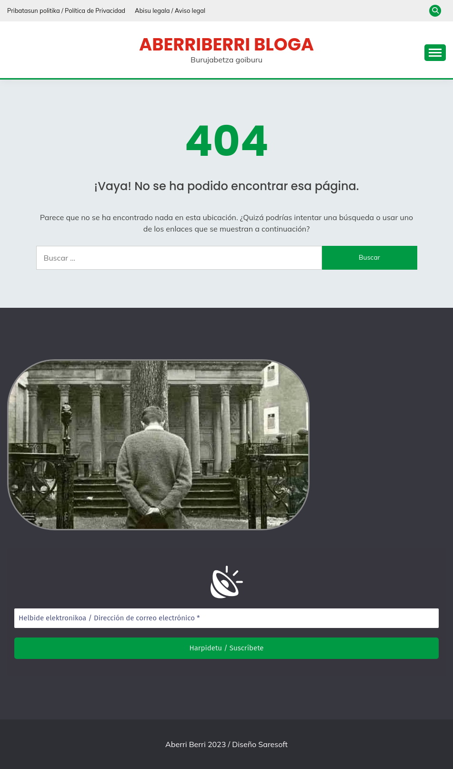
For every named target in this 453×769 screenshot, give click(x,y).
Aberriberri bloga (226, 44)
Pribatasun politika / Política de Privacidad (66, 10)
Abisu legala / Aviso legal (170, 10)
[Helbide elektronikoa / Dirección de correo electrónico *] (226, 618)
